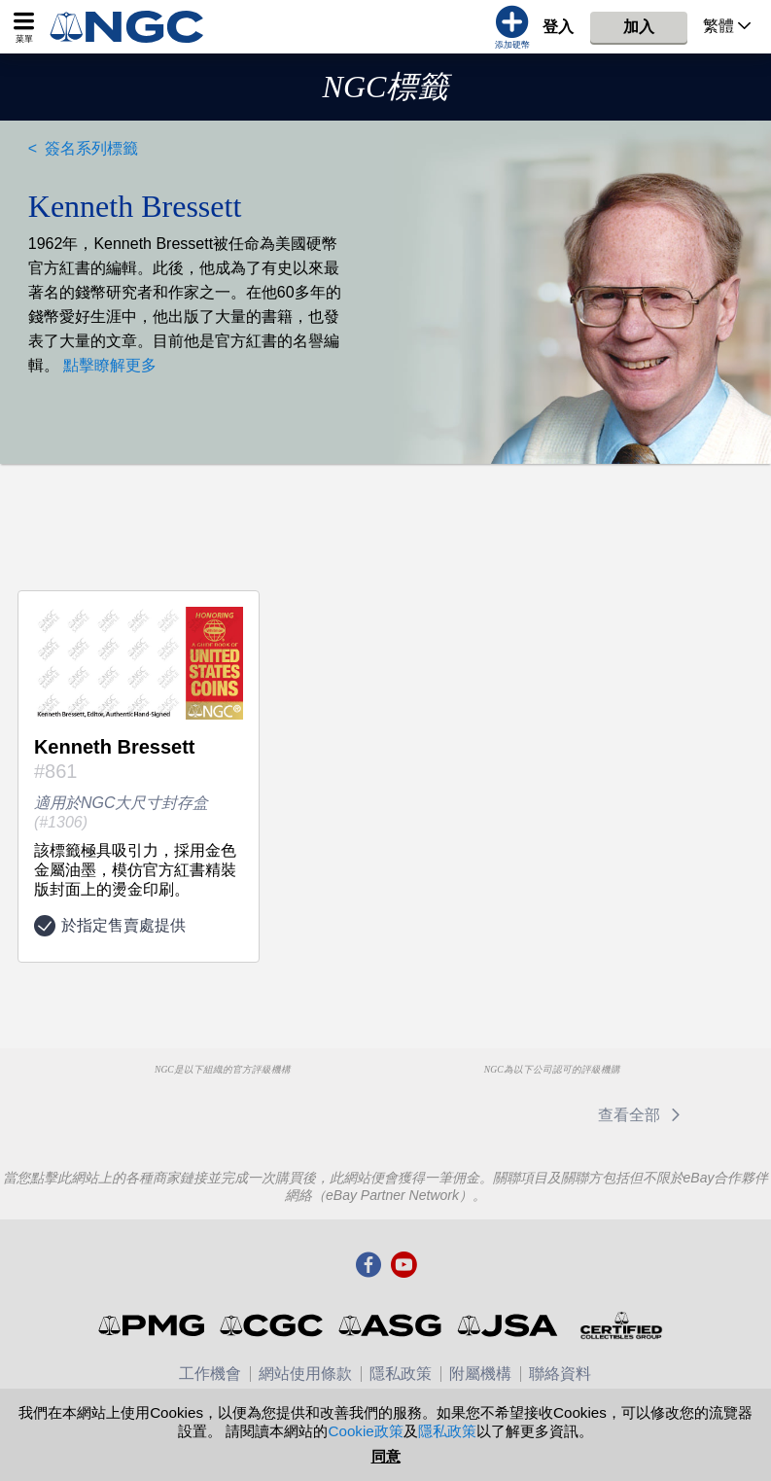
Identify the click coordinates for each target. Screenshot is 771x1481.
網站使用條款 (305, 1373)
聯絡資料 (560, 1373)
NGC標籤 (386, 86)
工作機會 (210, 1373)
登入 (558, 26)
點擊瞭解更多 (108, 365)
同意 (386, 1456)
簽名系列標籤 (91, 148)
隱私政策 (400, 1373)
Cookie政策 (365, 1431)
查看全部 (642, 1115)
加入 (638, 26)
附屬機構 (480, 1373)
